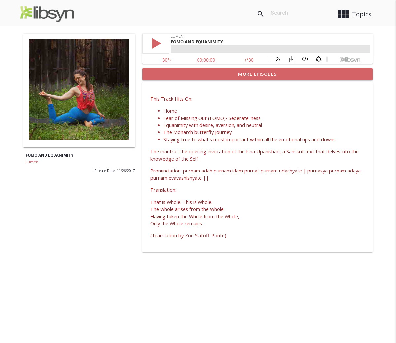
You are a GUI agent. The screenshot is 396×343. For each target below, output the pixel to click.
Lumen (32, 161)
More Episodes (257, 74)
